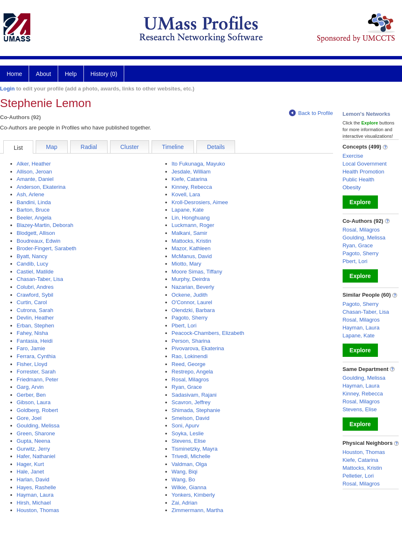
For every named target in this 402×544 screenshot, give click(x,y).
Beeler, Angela (34, 218)
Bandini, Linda (34, 202)
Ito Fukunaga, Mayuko (198, 164)
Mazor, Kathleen (191, 248)
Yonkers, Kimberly (193, 495)
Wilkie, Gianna (189, 487)
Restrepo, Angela (192, 371)
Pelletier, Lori (358, 476)
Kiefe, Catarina (189, 179)
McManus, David (192, 256)
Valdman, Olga (189, 464)
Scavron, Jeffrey (191, 402)
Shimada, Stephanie (196, 410)
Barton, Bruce (33, 210)
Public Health (359, 179)
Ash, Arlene (30, 194)
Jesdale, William (191, 171)
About (43, 74)
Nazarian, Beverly (193, 287)
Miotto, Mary (186, 264)
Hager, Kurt (30, 464)
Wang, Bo (183, 479)
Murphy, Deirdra (191, 279)
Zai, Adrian (184, 503)
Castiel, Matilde (35, 271)
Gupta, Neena (33, 441)
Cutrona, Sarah (35, 310)
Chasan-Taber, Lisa (40, 279)
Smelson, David (190, 418)
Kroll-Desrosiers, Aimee (200, 202)
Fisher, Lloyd (32, 364)
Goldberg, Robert (37, 410)
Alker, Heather (34, 164)
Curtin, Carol (32, 302)
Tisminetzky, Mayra (195, 449)
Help (71, 74)
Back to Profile (311, 113)
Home (14, 74)
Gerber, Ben (31, 395)
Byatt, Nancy (32, 256)
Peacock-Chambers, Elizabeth (208, 333)
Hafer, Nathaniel (36, 456)
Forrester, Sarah (36, 371)
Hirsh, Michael (34, 503)
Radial (89, 147)
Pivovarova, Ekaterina (198, 348)
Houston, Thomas (38, 510)
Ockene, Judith (190, 295)
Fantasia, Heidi (35, 341)
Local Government (365, 164)
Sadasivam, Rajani (194, 395)
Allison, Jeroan (34, 171)
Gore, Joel (29, 418)
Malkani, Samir (189, 233)
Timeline (173, 147)
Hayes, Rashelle (36, 487)
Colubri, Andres (35, 287)
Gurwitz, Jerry (33, 449)
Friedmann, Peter (37, 379)
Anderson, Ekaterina (41, 187)
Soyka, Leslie (187, 433)
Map (51, 147)
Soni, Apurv (185, 425)
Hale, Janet (30, 471)
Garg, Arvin (30, 387)
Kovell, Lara (186, 194)
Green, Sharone (36, 433)
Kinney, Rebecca (192, 187)
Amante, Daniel (35, 179)
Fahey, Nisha (32, 333)
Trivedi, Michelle (191, 456)
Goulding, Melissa (38, 425)
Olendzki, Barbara (193, 310)
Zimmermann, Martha (197, 510)
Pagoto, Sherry (190, 318)
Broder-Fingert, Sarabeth (46, 248)
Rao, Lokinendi (190, 356)
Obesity (352, 187)
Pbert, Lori (184, 325)
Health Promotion (363, 171)
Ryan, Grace (187, 387)
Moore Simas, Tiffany (197, 271)
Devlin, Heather (35, 318)
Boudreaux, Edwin (39, 241)
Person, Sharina (191, 341)
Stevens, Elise (189, 441)
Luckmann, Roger (193, 225)
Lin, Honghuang (191, 218)
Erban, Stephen (35, 325)
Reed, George (189, 364)
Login (7, 88)
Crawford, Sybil (35, 295)
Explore (360, 202)
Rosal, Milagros (190, 379)
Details (216, 147)
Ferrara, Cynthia (36, 356)
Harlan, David (33, 479)
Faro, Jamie (31, 348)
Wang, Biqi (184, 471)
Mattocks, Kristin (191, 241)
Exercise (353, 156)
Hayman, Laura (35, 495)
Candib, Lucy (32, 264)
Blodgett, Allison (36, 233)
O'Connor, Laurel (192, 302)
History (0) (104, 74)
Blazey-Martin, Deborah (45, 225)
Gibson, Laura (34, 402)
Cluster (129, 147)
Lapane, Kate (187, 210)
